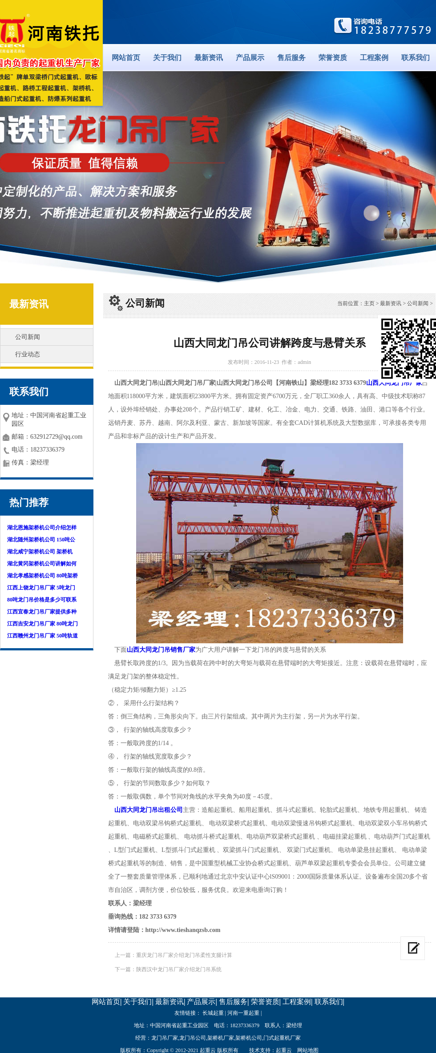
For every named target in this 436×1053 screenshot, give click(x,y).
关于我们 (167, 57)
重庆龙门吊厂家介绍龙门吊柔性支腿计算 (184, 955)
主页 (369, 303)
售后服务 (291, 57)
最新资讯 (208, 57)
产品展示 (250, 57)
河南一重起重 (243, 1013)
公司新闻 (27, 337)
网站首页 (126, 57)
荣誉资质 (333, 57)
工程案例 (374, 57)
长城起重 (213, 1013)
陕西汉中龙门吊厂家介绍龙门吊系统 (179, 969)
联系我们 (415, 57)
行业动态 (27, 354)
